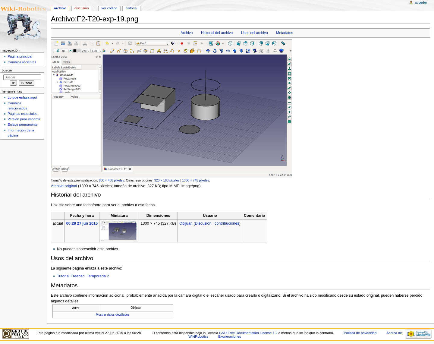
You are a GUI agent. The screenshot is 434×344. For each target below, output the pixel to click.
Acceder (421, 2)
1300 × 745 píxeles (195, 180)
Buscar (7, 70)
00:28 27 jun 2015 (82, 223)
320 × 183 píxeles (167, 180)
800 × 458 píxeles (111, 180)
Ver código (110, 8)
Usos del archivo (254, 33)
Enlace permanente (22, 124)
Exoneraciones (229, 336)
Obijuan (186, 223)
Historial (131, 8)
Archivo (187, 33)
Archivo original (64, 186)
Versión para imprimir (24, 119)
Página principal (20, 56)
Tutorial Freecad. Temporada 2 (83, 276)
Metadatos (284, 33)
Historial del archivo (217, 33)
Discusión (203, 223)
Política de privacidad (360, 333)
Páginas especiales (22, 113)
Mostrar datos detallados (112, 314)
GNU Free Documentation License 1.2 (248, 333)
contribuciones (227, 223)
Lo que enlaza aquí (22, 97)
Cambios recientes (22, 62)
